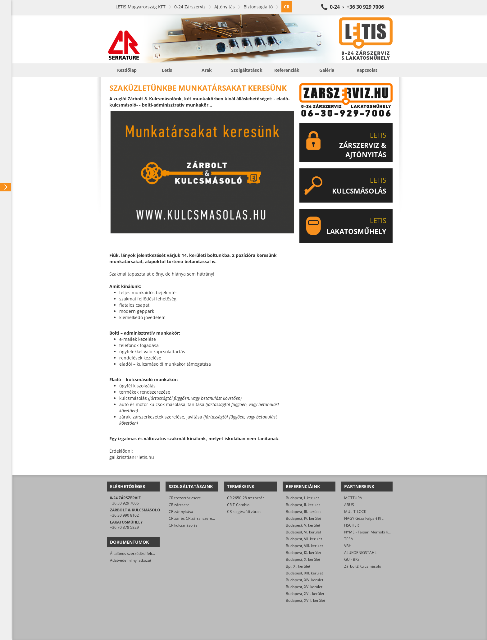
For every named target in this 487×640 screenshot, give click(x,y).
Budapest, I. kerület (302, 498)
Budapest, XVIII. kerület (305, 600)
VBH (348, 545)
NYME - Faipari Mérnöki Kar (368, 532)
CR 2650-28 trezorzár (245, 498)
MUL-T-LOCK (355, 511)
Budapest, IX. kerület (303, 552)
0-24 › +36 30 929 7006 (357, 6)
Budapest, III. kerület (303, 511)
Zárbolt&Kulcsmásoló (362, 566)
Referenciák (286, 70)
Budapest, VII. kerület (304, 539)
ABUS (349, 504)
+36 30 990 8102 (124, 515)
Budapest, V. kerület (303, 525)
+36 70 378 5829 (124, 527)
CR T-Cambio (238, 504)
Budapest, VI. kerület (303, 532)
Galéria (326, 70)
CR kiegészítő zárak (244, 511)
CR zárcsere (179, 504)
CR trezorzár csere (185, 498)
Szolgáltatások (246, 70)
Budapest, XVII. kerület (305, 593)
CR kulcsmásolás (183, 525)
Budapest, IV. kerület (303, 518)
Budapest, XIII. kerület (304, 573)
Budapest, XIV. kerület (304, 580)
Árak (207, 70)
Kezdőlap (127, 70)
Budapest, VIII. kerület (304, 545)
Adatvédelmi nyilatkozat (130, 560)
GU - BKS (352, 559)
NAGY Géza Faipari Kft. (364, 518)
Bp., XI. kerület (298, 566)
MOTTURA (353, 498)
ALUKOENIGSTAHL (360, 552)
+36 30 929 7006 (124, 503)
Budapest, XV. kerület (304, 586)
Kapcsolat (367, 70)
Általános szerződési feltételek (136, 553)
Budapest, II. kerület (303, 504)
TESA (348, 539)
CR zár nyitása (181, 511)
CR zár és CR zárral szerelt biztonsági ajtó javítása (212, 518)
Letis (167, 70)
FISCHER (351, 525)
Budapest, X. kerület (303, 559)
